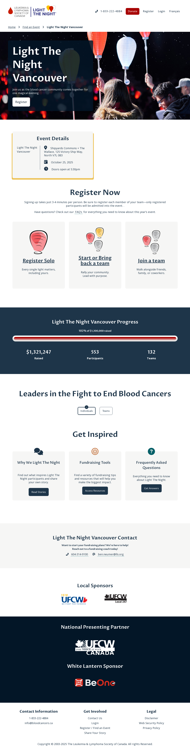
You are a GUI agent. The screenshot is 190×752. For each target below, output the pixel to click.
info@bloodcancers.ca (39, 723)
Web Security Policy (151, 723)
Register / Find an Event (95, 728)
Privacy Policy (151, 728)
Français (174, 11)
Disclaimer (151, 718)
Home (12, 27)
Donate (132, 11)
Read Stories (38, 492)
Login (161, 11)
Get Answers (151, 488)
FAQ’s (78, 212)
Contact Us (95, 718)
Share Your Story (95, 733)
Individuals (86, 411)
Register (148, 11)
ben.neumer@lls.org (111, 554)
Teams (106, 411)
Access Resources (95, 490)
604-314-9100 (79, 554)
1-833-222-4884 (108, 11)
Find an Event (31, 27)
